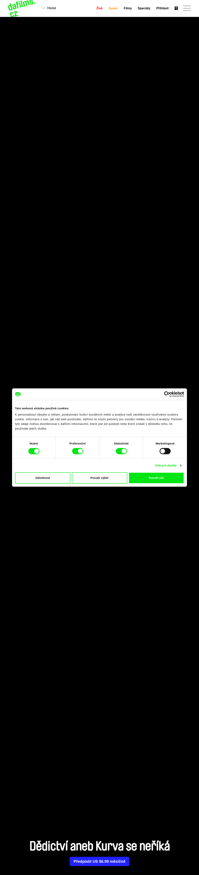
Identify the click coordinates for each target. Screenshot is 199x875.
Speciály (144, 8)
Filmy (128, 8)
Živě (99, 8)
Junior (113, 8)
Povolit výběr (99, 477)
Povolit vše (156, 477)
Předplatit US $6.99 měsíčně (100, 861)
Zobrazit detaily (166, 465)
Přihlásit (162, 8)
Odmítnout (42, 477)
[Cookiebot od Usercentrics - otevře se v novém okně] (167, 394)
